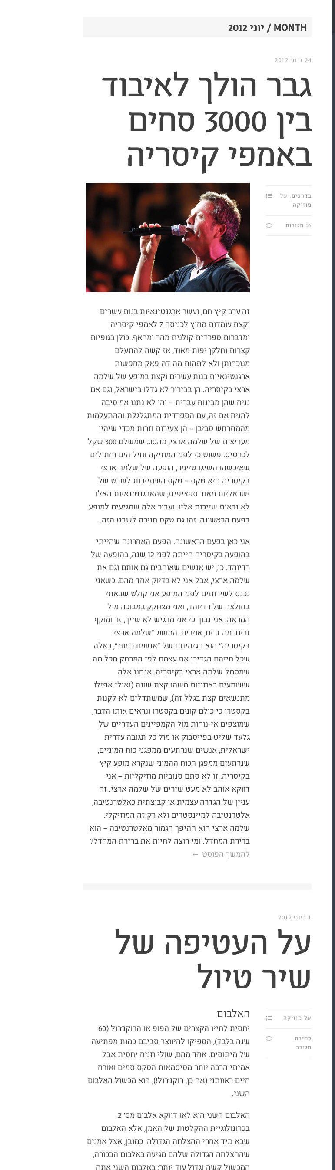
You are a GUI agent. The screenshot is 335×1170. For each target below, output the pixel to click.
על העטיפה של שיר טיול (149, 961)
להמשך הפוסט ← (157, 854)
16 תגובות (235, 225)
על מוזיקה (234, 1018)
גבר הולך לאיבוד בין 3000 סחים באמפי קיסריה (143, 121)
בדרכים (238, 196)
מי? (323, 111)
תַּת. (315, 48)
